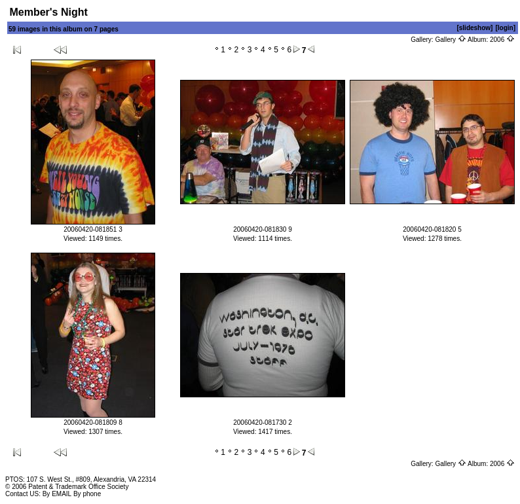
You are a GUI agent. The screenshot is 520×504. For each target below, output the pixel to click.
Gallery (450, 39)
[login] (505, 27)
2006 (502, 39)
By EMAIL (57, 493)
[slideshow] (474, 27)
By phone (87, 493)
